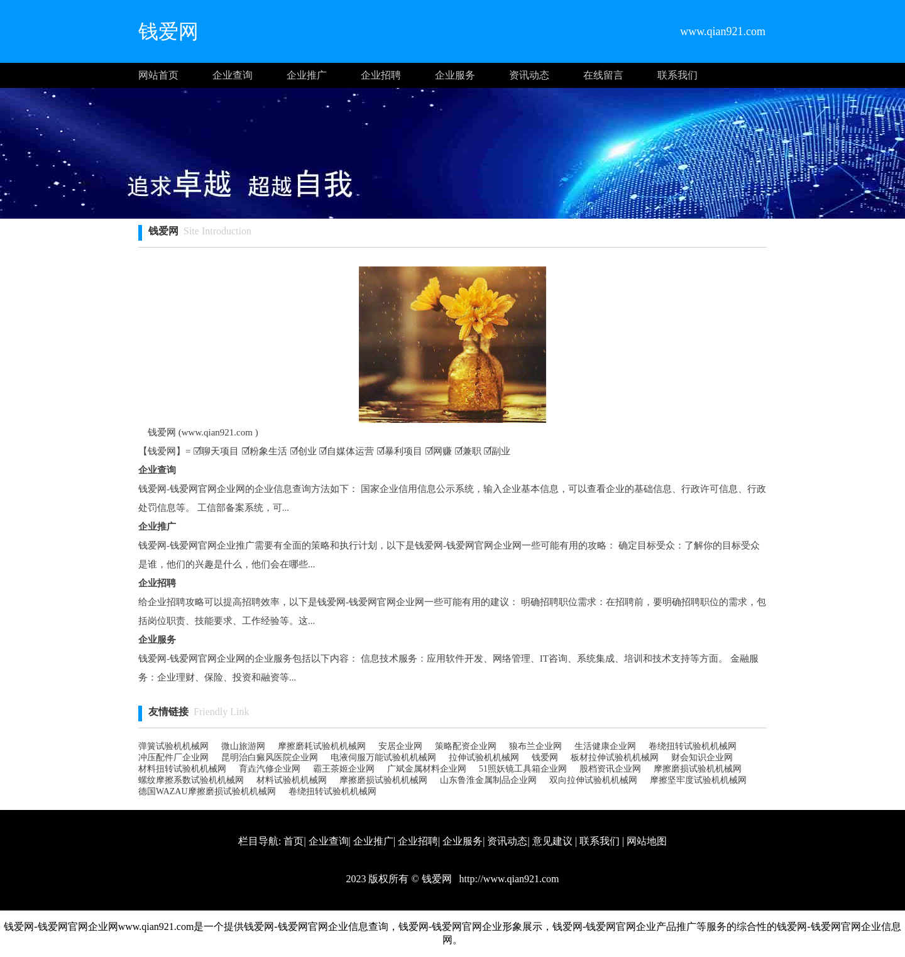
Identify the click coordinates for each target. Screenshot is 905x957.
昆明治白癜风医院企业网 (269, 757)
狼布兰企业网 (535, 746)
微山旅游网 (243, 746)
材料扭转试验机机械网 (182, 769)
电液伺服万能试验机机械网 (383, 757)
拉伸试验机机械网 (484, 757)
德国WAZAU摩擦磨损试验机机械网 (207, 791)
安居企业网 (400, 746)
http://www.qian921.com (508, 878)
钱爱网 (545, 757)
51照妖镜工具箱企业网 (523, 769)
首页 (293, 841)
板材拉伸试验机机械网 (615, 757)
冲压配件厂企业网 (173, 757)
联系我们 (677, 75)
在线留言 (603, 75)
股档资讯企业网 (610, 769)
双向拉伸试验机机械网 (593, 780)
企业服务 (455, 75)
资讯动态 (529, 75)
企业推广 (307, 75)
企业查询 (232, 75)
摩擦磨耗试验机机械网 (322, 746)
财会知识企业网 (702, 757)
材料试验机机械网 (291, 780)
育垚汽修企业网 (269, 769)
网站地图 (647, 841)
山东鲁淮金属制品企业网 (488, 780)
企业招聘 (381, 75)
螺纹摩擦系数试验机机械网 (191, 780)
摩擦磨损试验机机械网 (698, 769)
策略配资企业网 (465, 746)
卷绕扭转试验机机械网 (693, 746)
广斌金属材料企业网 (426, 769)
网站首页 (158, 75)
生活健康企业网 (605, 746)
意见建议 (552, 841)
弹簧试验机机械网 (173, 746)
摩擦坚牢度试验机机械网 (698, 780)
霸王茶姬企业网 (344, 769)
